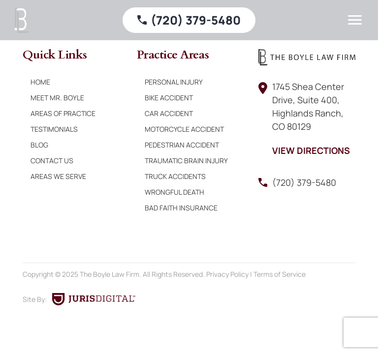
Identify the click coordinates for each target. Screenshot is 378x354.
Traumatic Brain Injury (186, 160)
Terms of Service (279, 274)
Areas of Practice (63, 113)
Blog (39, 144)
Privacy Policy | (229, 274)
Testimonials (54, 129)
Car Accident (169, 113)
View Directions (311, 150)
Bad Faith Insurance (181, 207)
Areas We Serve (58, 176)
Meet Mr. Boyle (57, 97)
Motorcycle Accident (184, 129)
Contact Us (52, 160)
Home (40, 82)
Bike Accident (169, 97)
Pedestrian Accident (182, 144)
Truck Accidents (175, 176)
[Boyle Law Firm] (22, 20)
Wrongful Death (174, 192)
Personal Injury (174, 82)
